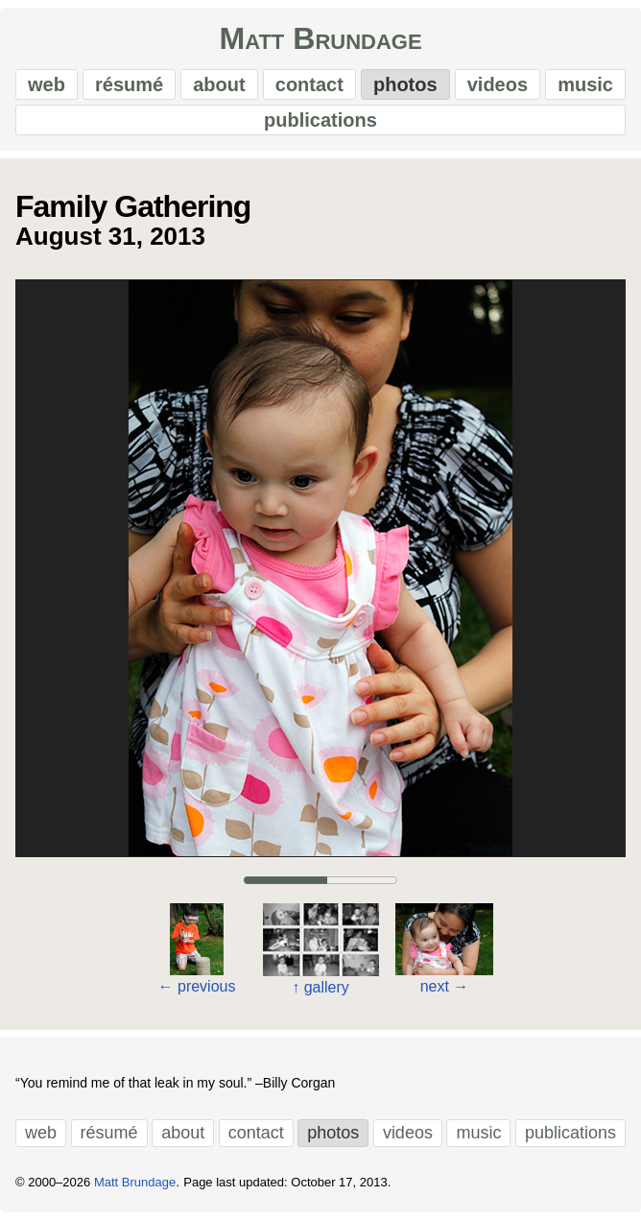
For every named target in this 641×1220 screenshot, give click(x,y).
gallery (320, 987)
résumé (129, 84)
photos (405, 84)
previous (197, 986)
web (46, 84)
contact (309, 84)
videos (497, 84)
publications (320, 120)
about (219, 84)
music (585, 84)
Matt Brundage (320, 38)
